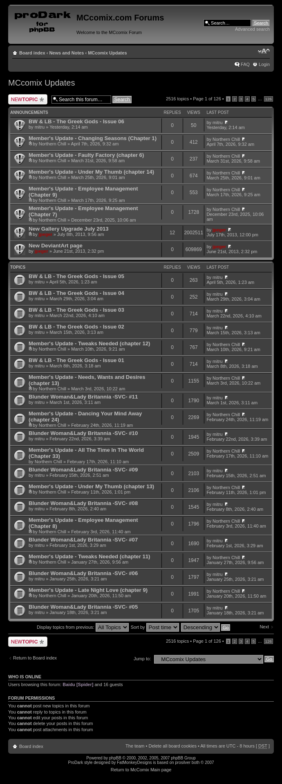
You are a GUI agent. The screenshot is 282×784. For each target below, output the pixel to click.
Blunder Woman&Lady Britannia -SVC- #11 (83, 397)
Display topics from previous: (83, 627)
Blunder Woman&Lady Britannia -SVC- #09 (83, 470)
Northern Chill (52, 143)
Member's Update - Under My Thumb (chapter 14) (91, 172)
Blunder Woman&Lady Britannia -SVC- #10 (83, 433)
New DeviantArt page (56, 245)
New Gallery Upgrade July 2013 (69, 229)
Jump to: (142, 658)
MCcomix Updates (107, 52)
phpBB (115, 758)
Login (264, 64)
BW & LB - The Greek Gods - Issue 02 (76, 327)
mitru (40, 127)
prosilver (182, 762)
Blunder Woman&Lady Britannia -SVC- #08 (83, 503)
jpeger (45, 234)
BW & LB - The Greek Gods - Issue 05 (76, 276)
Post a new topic (27, 99)
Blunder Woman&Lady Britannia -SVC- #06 (83, 573)
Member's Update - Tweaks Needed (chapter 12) (89, 343)
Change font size (264, 51)
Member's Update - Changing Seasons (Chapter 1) (93, 138)
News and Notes (66, 52)
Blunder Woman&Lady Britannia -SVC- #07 (83, 540)
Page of (207, 98)
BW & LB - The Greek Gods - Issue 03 (76, 310)
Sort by (155, 627)
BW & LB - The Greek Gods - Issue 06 (76, 121)
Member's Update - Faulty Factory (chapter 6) (86, 155)
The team (134, 745)
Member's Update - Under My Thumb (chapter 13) (91, 486)
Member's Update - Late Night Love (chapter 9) (88, 590)
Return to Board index (35, 657)
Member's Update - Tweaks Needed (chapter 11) (89, 556)
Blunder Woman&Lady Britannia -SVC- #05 (83, 607)
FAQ (245, 64)
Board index (32, 52)
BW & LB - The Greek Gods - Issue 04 (76, 293)
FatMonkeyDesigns (134, 762)
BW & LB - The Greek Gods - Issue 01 (76, 360)
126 (268, 99)
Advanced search (252, 29)
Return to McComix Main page (141, 769)
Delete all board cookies (172, 745)
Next (264, 626)
